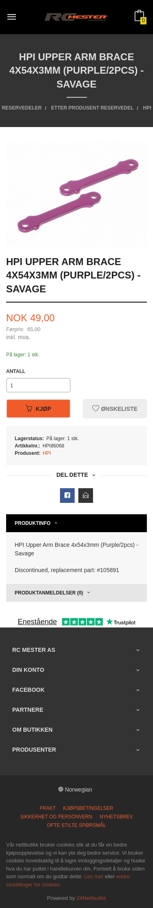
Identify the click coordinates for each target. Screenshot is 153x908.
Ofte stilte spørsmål (76, 825)
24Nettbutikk (91, 898)
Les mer (93, 876)
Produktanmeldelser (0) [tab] (49, 593)
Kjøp (38, 409)
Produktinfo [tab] (33, 523)
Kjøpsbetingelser (88, 808)
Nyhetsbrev (116, 817)
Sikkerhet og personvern (56, 817)
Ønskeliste (114, 409)
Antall (15, 371)
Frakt (47, 808)
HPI (47, 453)
